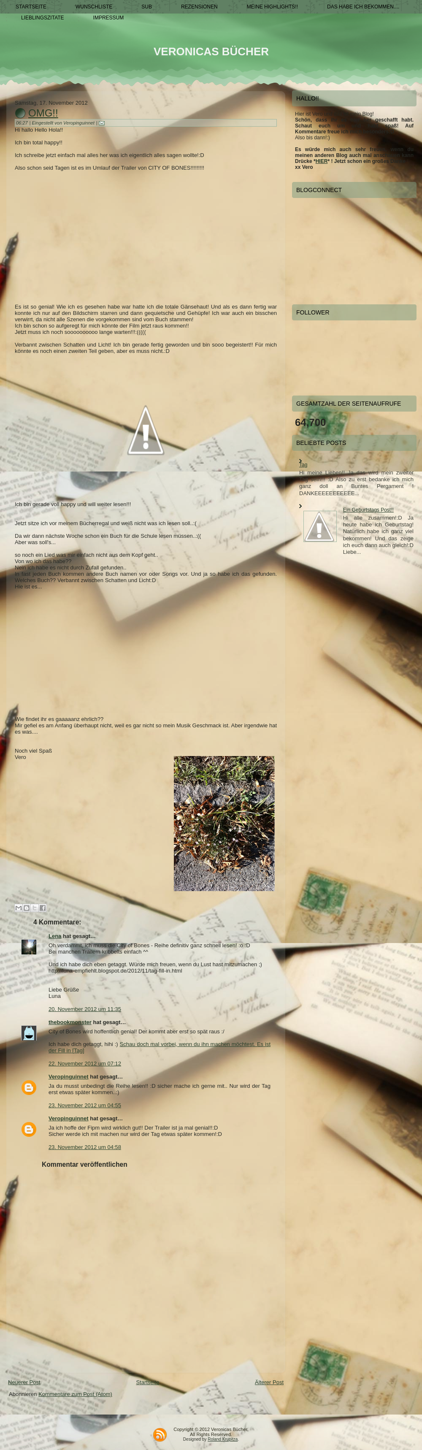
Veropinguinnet (69, 1076)
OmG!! (43, 113)
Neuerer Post (24, 1382)
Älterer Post (269, 1382)
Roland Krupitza (223, 1439)
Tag (303, 465)
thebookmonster (70, 1022)
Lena (55, 936)
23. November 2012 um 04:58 (85, 1147)
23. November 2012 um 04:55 (85, 1105)
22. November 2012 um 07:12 (85, 1063)
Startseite (147, 1382)
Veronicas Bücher (211, 51)
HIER (322, 161)
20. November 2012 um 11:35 (85, 1009)
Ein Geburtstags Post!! (368, 510)
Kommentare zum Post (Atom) (75, 1394)
